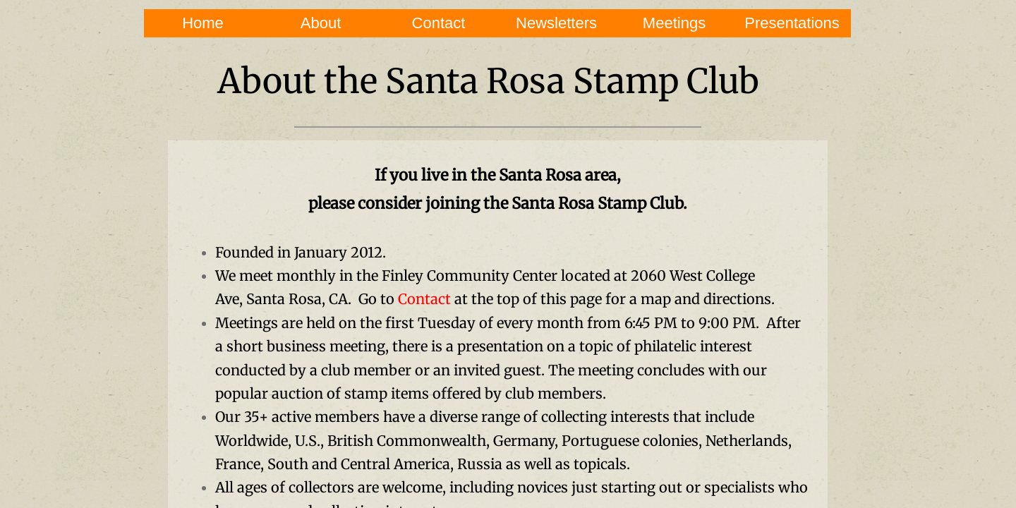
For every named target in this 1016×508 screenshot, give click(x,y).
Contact (439, 23)
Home (203, 23)
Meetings (674, 23)
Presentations (792, 23)
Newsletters (556, 23)
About (321, 23)
